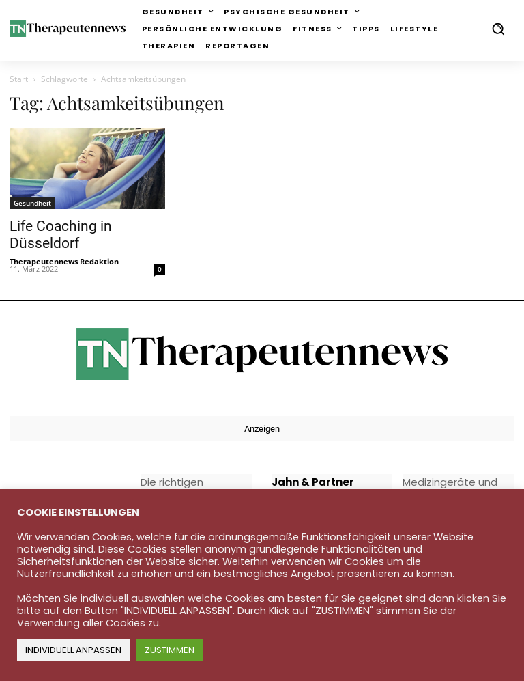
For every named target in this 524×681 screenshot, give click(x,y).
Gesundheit (32, 203)
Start (19, 79)
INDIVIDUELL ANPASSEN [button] (73, 649)
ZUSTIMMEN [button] (169, 649)
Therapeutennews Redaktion (64, 261)
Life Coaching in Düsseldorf (61, 234)
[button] (498, 28)
